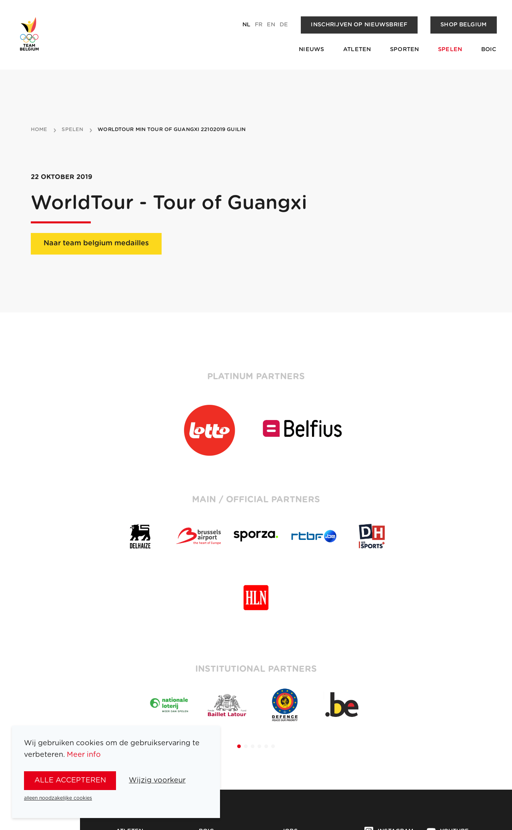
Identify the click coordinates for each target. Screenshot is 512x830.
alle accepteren (70, 780)
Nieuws (311, 49)
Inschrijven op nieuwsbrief (359, 25)
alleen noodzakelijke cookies (58, 798)
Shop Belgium (463, 25)
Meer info (84, 754)
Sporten (404, 49)
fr (258, 25)
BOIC (489, 49)
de (284, 25)
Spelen (450, 49)
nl (246, 25)
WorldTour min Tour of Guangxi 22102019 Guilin (172, 129)
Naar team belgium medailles (96, 243)
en (271, 25)
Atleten (357, 49)
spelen (72, 129)
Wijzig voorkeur (157, 780)
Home (39, 129)
